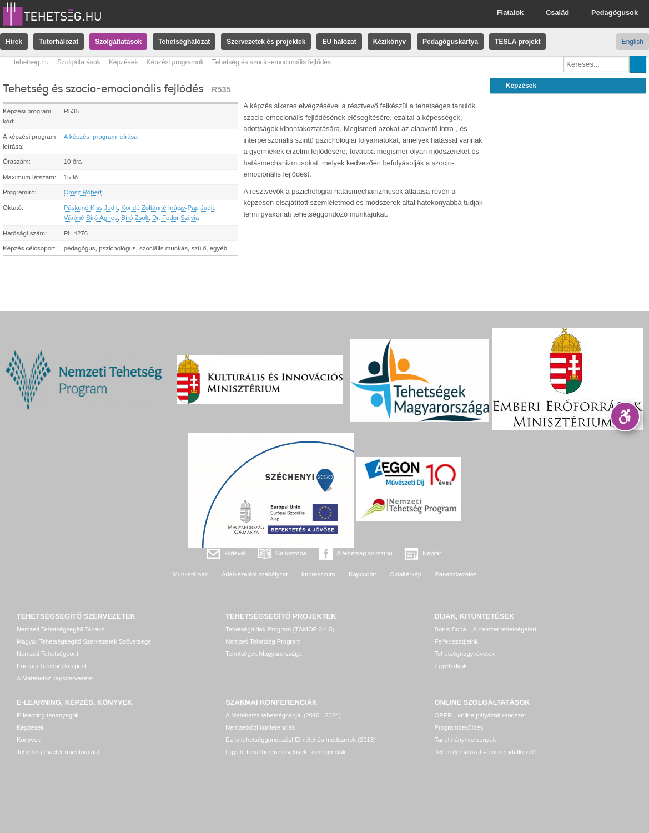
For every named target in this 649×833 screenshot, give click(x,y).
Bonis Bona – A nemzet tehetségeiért (485, 629)
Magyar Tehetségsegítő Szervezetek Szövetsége (84, 641)
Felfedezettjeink (456, 641)
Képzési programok (174, 62)
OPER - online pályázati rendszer (480, 715)
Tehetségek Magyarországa (263, 653)
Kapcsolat (362, 574)
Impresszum (318, 574)
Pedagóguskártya (450, 42)
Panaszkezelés (455, 574)
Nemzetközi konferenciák (260, 727)
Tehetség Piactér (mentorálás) (58, 752)
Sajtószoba (291, 553)
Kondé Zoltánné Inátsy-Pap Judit (167, 207)
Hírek (14, 42)
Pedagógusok (614, 12)
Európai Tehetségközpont (52, 666)
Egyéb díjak (451, 666)
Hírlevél (234, 553)
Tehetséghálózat (184, 42)
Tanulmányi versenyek (465, 739)
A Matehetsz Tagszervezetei (55, 678)
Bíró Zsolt (134, 217)
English (632, 42)
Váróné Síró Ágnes (91, 217)
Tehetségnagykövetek (465, 653)
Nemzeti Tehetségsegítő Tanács (60, 629)
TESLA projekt (517, 42)
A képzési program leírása (101, 136)
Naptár (431, 553)
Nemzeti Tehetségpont (47, 653)
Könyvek (29, 739)
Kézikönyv (389, 42)
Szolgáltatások (118, 42)
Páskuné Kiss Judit (91, 207)
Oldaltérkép (405, 574)
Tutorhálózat (58, 42)
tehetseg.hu (31, 62)
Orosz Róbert (83, 192)
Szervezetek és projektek (266, 42)
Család (557, 12)
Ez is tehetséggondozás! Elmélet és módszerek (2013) (300, 739)
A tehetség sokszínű (365, 553)
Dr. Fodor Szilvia (175, 217)
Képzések (123, 62)
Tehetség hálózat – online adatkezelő (486, 752)
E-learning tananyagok (48, 715)
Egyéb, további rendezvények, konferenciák (285, 752)
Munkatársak (190, 574)
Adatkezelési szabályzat (255, 574)
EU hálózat (339, 42)
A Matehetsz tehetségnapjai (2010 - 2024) (283, 715)
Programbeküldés (459, 727)
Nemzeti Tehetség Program (262, 641)
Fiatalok (510, 12)
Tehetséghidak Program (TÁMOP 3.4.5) (279, 629)
